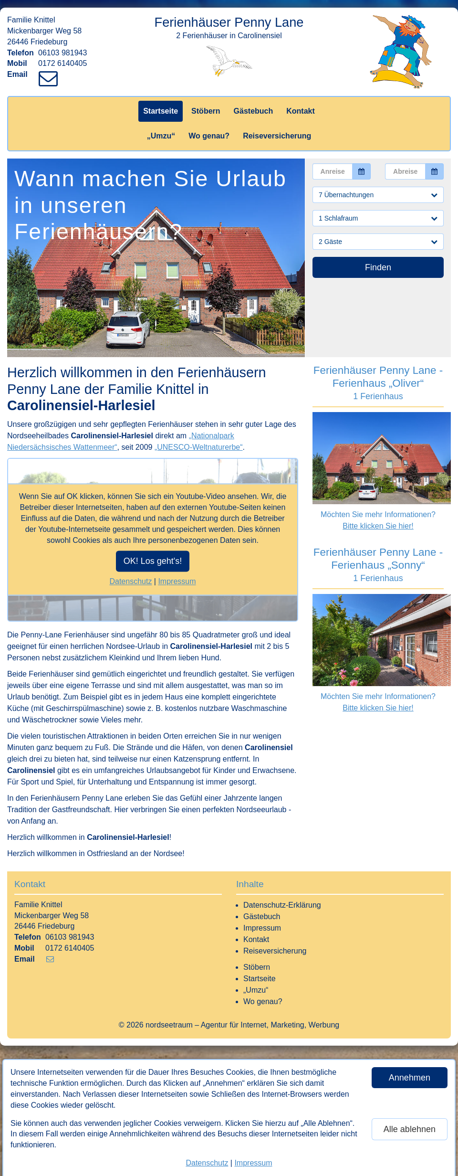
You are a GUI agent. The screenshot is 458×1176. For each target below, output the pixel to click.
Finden (378, 267)
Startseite (160, 111)
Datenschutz (207, 1163)
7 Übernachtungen (378, 195)
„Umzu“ (161, 136)
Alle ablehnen (410, 1129)
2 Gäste (378, 241)
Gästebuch (253, 111)
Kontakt (300, 111)
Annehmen (409, 1077)
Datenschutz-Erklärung (282, 905)
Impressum (253, 1163)
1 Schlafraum (378, 218)
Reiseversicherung (277, 136)
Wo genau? (208, 136)
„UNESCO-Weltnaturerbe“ (199, 447)
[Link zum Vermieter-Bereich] (9, 9)
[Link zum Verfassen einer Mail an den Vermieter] (50, 74)
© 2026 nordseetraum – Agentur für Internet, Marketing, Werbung (229, 1025)
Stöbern (205, 111)
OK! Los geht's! (153, 561)
